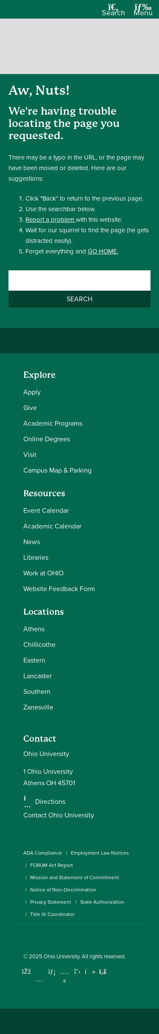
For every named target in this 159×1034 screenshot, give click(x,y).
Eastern (34, 660)
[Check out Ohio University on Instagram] (39, 979)
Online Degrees (46, 439)
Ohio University (61, 956)
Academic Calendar (52, 526)
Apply (32, 392)
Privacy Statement (50, 902)
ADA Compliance (42, 853)
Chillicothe (39, 644)
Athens (34, 629)
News (31, 542)
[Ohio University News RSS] (103, 971)
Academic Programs (52, 423)
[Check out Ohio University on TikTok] (90, 971)
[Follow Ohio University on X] (77, 971)
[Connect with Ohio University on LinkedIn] (52, 971)
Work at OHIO (43, 573)
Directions (50, 801)
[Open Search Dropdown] (113, 12)
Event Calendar (46, 510)
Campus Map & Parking (57, 470)
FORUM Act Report (51, 865)
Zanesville (38, 707)
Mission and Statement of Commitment (74, 877)
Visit (29, 454)
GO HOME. (103, 251)
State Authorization (102, 902)
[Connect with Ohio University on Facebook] (26, 971)
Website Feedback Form (59, 589)
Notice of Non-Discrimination (63, 890)
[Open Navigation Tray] (143, 12)
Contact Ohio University (58, 815)
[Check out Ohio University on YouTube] (64, 977)
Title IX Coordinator (52, 914)
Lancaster (37, 676)
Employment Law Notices (100, 853)
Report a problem (50, 219)
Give (30, 407)
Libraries (35, 557)
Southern (36, 691)
